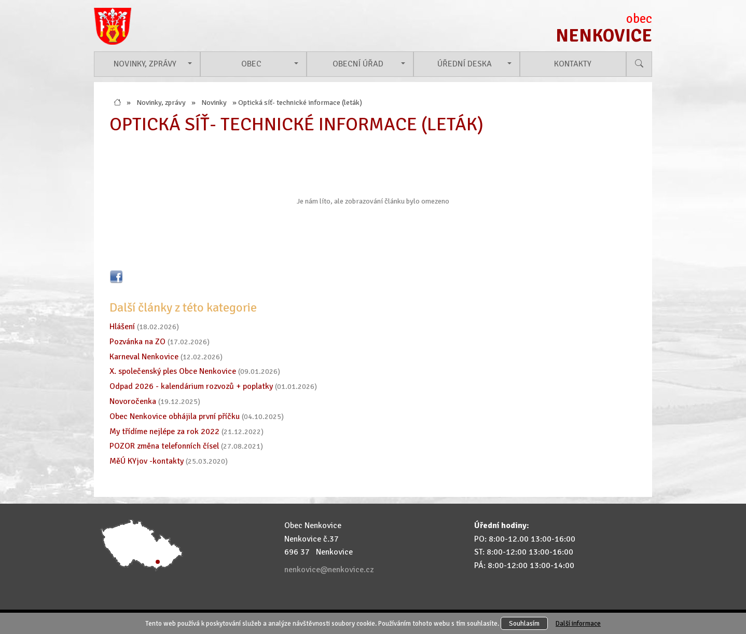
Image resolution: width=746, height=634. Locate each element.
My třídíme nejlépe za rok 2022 (164, 431)
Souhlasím (524, 623)
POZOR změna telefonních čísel (164, 446)
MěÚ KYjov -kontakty (146, 461)
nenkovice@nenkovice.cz (329, 569)
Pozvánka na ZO (137, 341)
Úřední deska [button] (464, 64)
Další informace (578, 623)
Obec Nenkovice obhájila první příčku (174, 416)
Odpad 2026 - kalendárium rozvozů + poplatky (191, 386)
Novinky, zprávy (161, 102)
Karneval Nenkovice (143, 357)
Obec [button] (251, 64)
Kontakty (572, 64)
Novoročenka (132, 401)
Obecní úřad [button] (358, 64)
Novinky (214, 102)
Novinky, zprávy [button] (145, 64)
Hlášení (122, 326)
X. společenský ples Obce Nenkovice (172, 371)
